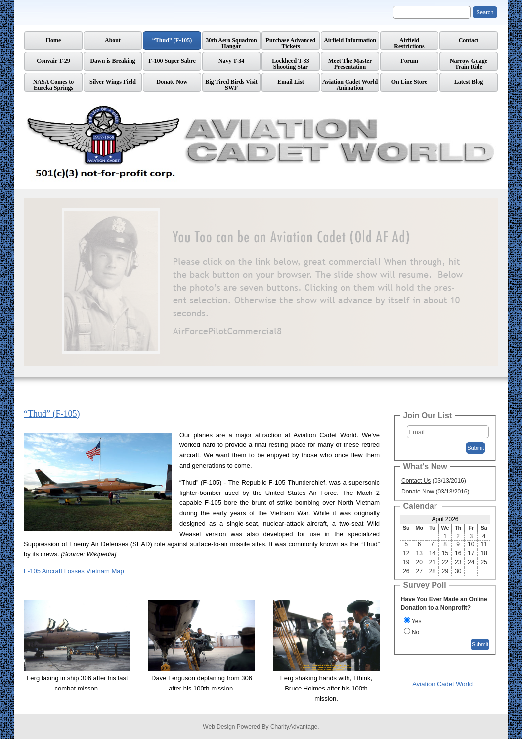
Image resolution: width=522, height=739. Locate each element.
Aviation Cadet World (442, 684)
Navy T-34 (231, 60)
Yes (417, 621)
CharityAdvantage (293, 726)
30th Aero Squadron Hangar (231, 43)
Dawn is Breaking (112, 60)
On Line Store (409, 81)
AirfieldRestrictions (409, 43)
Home (53, 40)
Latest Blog (468, 81)
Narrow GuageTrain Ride (468, 63)
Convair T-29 (53, 60)
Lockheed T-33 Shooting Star (290, 63)
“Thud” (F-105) (172, 40)
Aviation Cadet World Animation (350, 84)
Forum (409, 60)
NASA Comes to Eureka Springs (53, 84)
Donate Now (172, 81)
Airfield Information (350, 40)
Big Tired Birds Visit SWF (231, 84)
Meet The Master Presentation (350, 63)
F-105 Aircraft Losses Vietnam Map (74, 571)
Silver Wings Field (112, 81)
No (415, 632)
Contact (469, 40)
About (113, 40)
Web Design (219, 726)
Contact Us (416, 480)
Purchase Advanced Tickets (291, 43)
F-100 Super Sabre (172, 60)
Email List (290, 81)
